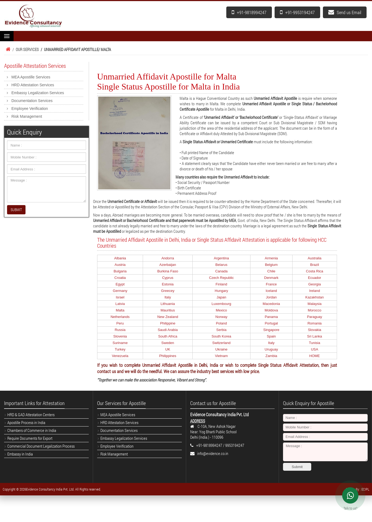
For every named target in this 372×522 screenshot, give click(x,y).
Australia (315, 258)
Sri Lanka (314, 336)
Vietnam (221, 356)
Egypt (120, 284)
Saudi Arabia (168, 330)
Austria (120, 265)
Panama (271, 317)
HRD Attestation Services (32, 85)
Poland (221, 323)
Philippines (167, 356)
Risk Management (26, 116)
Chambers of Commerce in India (31, 430)
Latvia (120, 304)
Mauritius (168, 310)
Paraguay (314, 317)
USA (314, 349)
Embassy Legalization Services (37, 93)
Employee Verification (29, 108)
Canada (221, 271)
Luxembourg (221, 304)
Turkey (120, 349)
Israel (120, 297)
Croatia (120, 278)
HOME (314, 356)
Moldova (271, 310)
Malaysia (315, 304)
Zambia (271, 356)
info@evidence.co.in (212, 453)
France (271, 284)
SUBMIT (16, 209)
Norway (221, 317)
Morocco (314, 310)
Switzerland (221, 343)
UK (167, 349)
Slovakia (314, 330)
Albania (120, 258)
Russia (120, 330)
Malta (120, 310)
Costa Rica (314, 271)
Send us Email (344, 12)
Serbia (221, 330)
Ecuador (314, 278)
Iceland (271, 291)
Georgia (314, 284)
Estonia (167, 284)
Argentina (221, 258)
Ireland (314, 291)
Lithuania (168, 304)
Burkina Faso (167, 271)
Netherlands (119, 317)
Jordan (271, 297)
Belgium (271, 265)
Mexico (221, 310)
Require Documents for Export (29, 438)
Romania (314, 323)
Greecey (167, 291)
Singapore (271, 330)
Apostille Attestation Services (35, 65)
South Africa (167, 336)
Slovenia (120, 336)
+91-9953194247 (297, 12)
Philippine (167, 323)
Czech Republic (221, 278)
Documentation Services (32, 100)
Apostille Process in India (26, 422)
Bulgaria (120, 271)
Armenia (271, 258)
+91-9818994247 (249, 12)
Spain (271, 336)
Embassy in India (20, 454)
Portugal (271, 323)
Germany (120, 291)
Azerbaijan (167, 265)
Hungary (221, 291)
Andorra (167, 258)
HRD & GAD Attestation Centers (31, 414)
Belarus (221, 265)
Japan (221, 297)
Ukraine (221, 349)
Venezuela (120, 356)
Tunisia (314, 343)
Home (7, 49)
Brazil (314, 265)
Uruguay (271, 349)
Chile (271, 271)
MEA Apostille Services (30, 77)
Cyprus (167, 278)
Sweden (167, 343)
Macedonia (271, 304)
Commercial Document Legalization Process (41, 446)
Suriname (120, 343)
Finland (221, 284)
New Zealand (167, 317)
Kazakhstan (314, 297)
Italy (167, 297)
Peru (120, 323)
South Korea (221, 336)
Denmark (271, 278)
